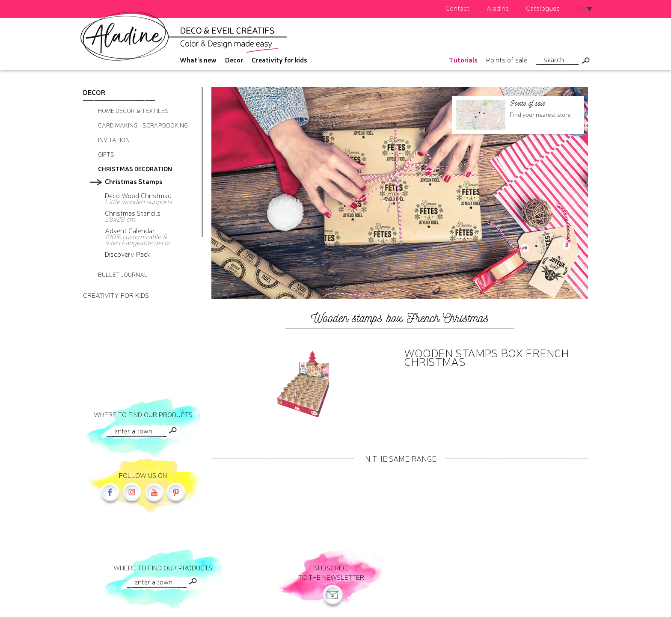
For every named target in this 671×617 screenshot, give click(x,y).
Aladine (498, 7)
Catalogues (543, 7)
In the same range (399, 458)
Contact (457, 7)
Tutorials (463, 59)
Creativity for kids (279, 59)
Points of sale (506, 59)
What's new (198, 59)
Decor (234, 59)
